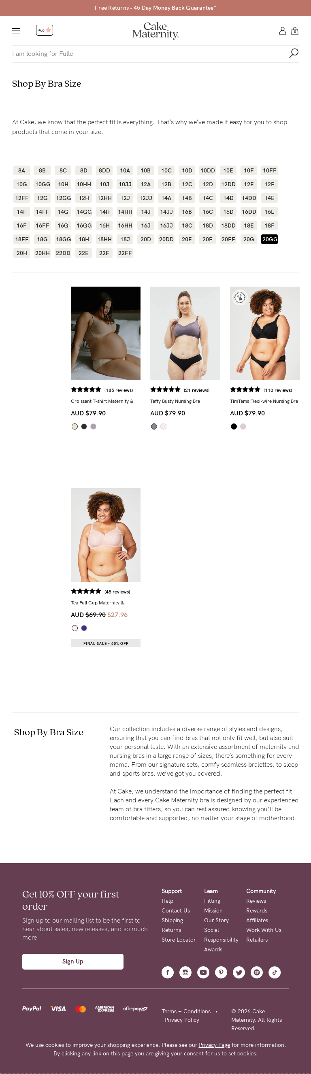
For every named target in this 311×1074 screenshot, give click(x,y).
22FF (125, 253)
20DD (166, 239)
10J (104, 184)
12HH (104, 198)
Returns (171, 930)
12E (249, 184)
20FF (228, 239)
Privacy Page (214, 1045)
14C (207, 198)
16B (187, 211)
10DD (207, 170)
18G (42, 239)
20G (248, 239)
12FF (22, 198)
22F (104, 253)
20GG (269, 239)
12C (187, 184)
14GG (84, 211)
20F (207, 239)
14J (146, 211)
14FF (42, 211)
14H (104, 211)
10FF (270, 170)
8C (63, 170)
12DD (228, 184)
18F (269, 225)
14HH (125, 211)
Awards (213, 949)
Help (167, 900)
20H (22, 253)
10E (228, 170)
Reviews (256, 900)
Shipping (172, 920)
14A (166, 198)
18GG (63, 239)
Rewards (256, 910)
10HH (84, 184)
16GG (84, 225)
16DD (249, 211)
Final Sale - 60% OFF (105, 644)
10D (187, 170)
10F (249, 170)
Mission (213, 910)
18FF (22, 239)
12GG (63, 198)
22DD (63, 253)
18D (207, 225)
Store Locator (179, 939)
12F (269, 184)
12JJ (145, 198)
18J (125, 239)
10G (21, 184)
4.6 (44, 30)
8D (83, 170)
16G (63, 225)
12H (84, 198)
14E (269, 198)
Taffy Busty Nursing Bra (175, 401)
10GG (42, 184)
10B (146, 170)
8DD (104, 170)
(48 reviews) (117, 592)
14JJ (166, 211)
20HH (42, 253)
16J (146, 225)
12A (146, 184)
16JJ (166, 225)
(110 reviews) (278, 390)
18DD (228, 225)
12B (166, 184)
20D (146, 239)
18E (249, 225)
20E (187, 239)
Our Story (216, 920)
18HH (104, 239)
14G (63, 211)
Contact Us (176, 910)
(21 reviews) (196, 390)
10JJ (125, 184)
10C (166, 170)
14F (22, 211)
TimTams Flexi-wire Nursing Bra (264, 401)
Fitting (212, 900)
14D (228, 198)
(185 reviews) (118, 390)
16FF (42, 225)
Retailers (257, 939)
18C (187, 225)
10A (125, 170)
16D (228, 211)
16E (269, 211)
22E (84, 253)
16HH (125, 225)
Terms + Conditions (186, 1011)
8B (42, 170)
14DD (249, 198)
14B (187, 198)
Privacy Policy (182, 1020)
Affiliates (257, 920)
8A (21, 170)
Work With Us (263, 930)
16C (207, 211)
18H (84, 239)
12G (42, 198)
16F (22, 225)
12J (125, 198)
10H (63, 184)
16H (104, 225)
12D (207, 184)
